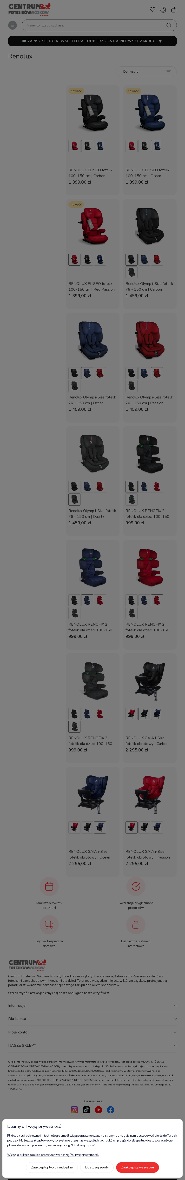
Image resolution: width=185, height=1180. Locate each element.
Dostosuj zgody (97, 1167)
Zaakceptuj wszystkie (137, 1167)
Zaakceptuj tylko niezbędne (52, 1167)
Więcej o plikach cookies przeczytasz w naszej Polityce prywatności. (53, 1155)
